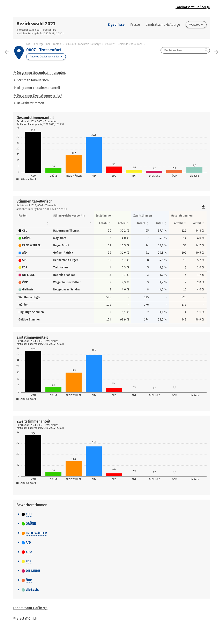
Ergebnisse (116, 25)
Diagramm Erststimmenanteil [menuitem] (38, 88)
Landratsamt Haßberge (193, 7)
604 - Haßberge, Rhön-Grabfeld (43, 44)
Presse (135, 25)
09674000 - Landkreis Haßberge (83, 44)
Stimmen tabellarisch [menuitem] (33, 80)
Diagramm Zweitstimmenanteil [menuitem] (39, 95)
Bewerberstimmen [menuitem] (30, 103)
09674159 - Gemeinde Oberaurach (123, 44)
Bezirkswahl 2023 (35, 24)
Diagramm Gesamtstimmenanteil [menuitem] (41, 73)
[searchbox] (185, 50)
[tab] (111, 514)
